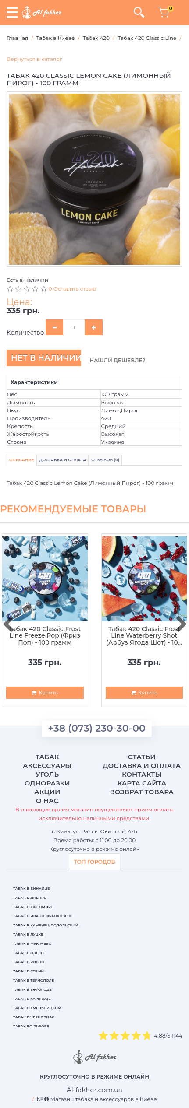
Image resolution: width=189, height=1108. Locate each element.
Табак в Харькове (32, 998)
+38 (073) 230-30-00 (97, 728)
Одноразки (47, 783)
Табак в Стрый (28, 971)
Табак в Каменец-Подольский (45, 925)
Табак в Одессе (29, 952)
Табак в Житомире (33, 907)
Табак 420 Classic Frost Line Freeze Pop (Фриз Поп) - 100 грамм (45, 636)
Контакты (142, 774)
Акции (47, 792)
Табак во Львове (31, 1026)
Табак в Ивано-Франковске (42, 916)
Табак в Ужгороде (32, 989)
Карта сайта (141, 783)
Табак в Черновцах (33, 1017)
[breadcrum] (94, 1090)
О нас (47, 800)
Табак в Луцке (28, 934)
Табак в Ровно (28, 962)
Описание (21, 459)
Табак (47, 757)
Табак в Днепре (29, 897)
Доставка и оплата (142, 765)
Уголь (47, 774)
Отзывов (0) (105, 459)
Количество (25, 333)
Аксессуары (47, 765)
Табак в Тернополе (33, 980)
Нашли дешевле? (117, 360)
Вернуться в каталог (34, 59)
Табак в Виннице (31, 888)
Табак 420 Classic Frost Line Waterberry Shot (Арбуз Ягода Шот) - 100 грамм (144, 636)
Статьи (142, 757)
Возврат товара (142, 792)
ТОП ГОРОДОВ (94, 862)
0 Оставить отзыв (72, 288)
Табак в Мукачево (32, 943)
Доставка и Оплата (62, 459)
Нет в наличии (46, 358)
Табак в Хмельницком (37, 1008)
